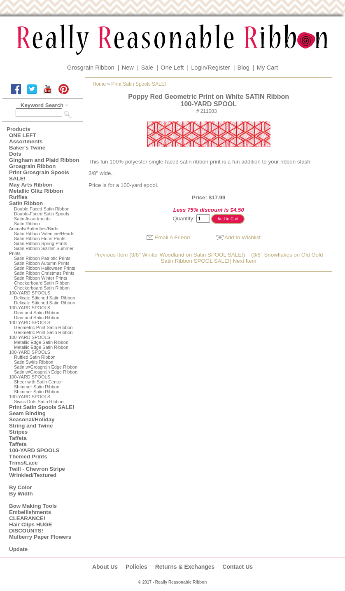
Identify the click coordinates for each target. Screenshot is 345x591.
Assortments (25, 141)
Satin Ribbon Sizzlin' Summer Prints (41, 251)
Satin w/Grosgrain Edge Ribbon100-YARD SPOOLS (43, 374)
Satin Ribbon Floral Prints (39, 238)
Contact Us (237, 566)
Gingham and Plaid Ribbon (44, 160)
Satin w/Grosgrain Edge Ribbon (45, 366)
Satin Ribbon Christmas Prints (44, 273)
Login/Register (210, 67)
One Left (172, 67)
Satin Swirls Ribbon (33, 362)
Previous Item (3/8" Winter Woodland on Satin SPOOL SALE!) (169, 255)
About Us (105, 566)
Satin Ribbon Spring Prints (40, 243)
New (128, 67)
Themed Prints (28, 456)
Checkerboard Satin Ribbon (42, 282)
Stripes (18, 432)
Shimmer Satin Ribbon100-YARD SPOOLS (34, 394)
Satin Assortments (32, 218)
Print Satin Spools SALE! (41, 407)
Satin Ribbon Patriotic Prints (42, 258)
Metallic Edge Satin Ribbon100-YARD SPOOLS (38, 350)
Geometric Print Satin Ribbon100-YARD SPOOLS (40, 335)
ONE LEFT (22, 135)
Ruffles (18, 197)
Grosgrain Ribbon (90, 67)
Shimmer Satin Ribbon (36, 386)
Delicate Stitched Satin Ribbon (44, 297)
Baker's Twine (27, 148)
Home (99, 84)
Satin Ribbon (26, 203)
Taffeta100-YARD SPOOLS (34, 447)
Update (18, 549)
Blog (243, 67)
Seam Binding (27, 413)
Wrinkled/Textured (32, 475)
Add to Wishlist (242, 237)
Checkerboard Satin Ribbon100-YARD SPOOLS (39, 290)
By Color (20, 487)
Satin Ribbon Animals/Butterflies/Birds (33, 226)
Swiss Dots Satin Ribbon (38, 401)
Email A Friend (172, 237)
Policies (136, 566)
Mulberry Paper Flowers (40, 537)
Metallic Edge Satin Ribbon (41, 342)
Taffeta (18, 438)
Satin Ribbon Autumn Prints (42, 263)
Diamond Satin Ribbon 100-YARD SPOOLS (34, 320)
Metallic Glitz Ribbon (36, 191)
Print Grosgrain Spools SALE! (39, 175)
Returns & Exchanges (185, 566)
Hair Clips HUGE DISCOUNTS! (30, 527)
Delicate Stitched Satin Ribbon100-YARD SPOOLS (42, 305)
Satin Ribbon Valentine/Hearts (44, 233)
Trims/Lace (23, 463)
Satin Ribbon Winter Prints (40, 278)
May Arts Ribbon (30, 185)
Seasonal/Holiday (31, 419)
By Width (21, 494)
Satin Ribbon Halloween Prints (44, 268)
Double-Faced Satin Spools (41, 213)
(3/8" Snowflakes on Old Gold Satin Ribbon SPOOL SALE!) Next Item (242, 258)
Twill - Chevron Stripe (37, 469)
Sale (147, 67)
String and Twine (31, 426)
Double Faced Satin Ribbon (42, 208)
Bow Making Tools (33, 506)
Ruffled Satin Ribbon (35, 357)
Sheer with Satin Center (38, 381)
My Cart (267, 67)
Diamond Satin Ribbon (36, 312)
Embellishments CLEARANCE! (30, 515)
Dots (15, 154)
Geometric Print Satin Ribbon (43, 327)
